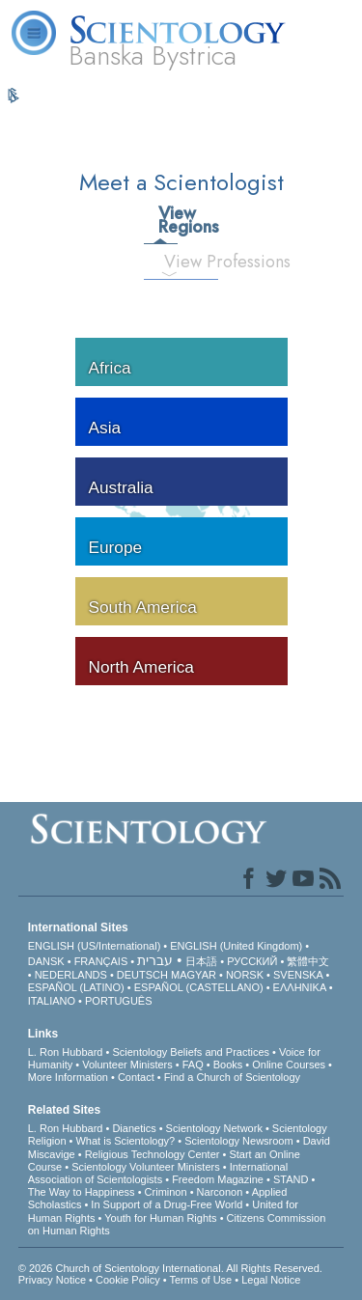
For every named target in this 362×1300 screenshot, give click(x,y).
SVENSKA (297, 975)
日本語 (201, 961)
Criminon (166, 1192)
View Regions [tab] (167, 220)
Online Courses (288, 1064)
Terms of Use (200, 1280)
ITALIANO (51, 1001)
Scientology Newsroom (238, 1141)
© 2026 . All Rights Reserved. (170, 1268)
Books (228, 1064)
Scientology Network (214, 1128)
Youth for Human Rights (160, 1218)
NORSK (245, 975)
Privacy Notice (52, 1280)
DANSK (46, 961)
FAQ (193, 1064)
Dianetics (133, 1128)
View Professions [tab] (177, 261)
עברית (155, 960)
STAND (290, 1179)
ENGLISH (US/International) (94, 946)
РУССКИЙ (252, 961)
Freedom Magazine (218, 1179)
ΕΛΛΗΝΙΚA (299, 987)
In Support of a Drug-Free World (166, 1204)
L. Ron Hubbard (65, 1052)
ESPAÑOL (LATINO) (76, 987)
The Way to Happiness (81, 1192)
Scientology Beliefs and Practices (190, 1052)
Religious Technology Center (152, 1154)
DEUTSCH (142, 975)
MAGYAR (193, 975)
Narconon (220, 1192)
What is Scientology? (125, 1141)
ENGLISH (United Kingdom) (236, 946)
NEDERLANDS (71, 975)
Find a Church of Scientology (232, 1077)
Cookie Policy (128, 1280)
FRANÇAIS (101, 961)
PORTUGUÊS (118, 1001)
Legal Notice (270, 1280)
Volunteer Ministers (127, 1064)
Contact (136, 1077)
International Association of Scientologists (158, 1173)
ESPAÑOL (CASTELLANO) (199, 987)
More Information (68, 1077)
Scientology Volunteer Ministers (145, 1167)
